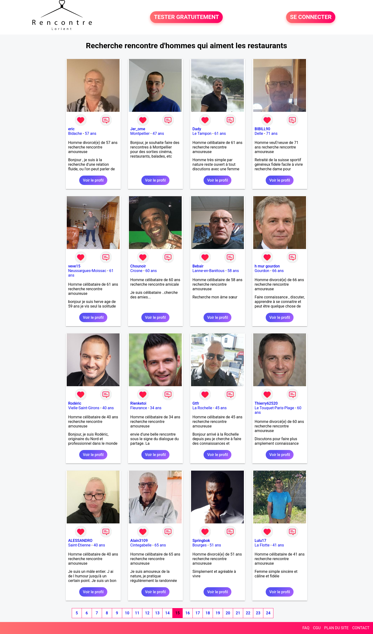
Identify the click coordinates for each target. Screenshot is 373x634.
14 (167, 613)
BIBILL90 (262, 129)
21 (238, 613)
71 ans (271, 133)
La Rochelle (202, 408)
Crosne (136, 270)
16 (187, 613)
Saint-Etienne (79, 545)
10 (127, 613)
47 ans (158, 133)
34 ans (156, 408)
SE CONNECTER (310, 17)
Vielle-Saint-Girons (83, 408)
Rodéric (74, 403)
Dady (197, 129)
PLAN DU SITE (336, 628)
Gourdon (262, 270)
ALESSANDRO (80, 540)
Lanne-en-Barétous (208, 270)
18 (207, 613)
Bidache (75, 133)
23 (258, 613)
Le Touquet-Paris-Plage (274, 408)
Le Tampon (202, 133)
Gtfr (196, 403)
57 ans (90, 133)
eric (71, 129)
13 (157, 613)
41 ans (278, 545)
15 (177, 613)
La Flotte (262, 545)
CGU (317, 628)
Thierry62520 (266, 403)
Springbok (201, 540)
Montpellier (140, 133)
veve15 (74, 266)
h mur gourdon (267, 266)
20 (228, 613)
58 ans (233, 270)
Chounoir (138, 266)
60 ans (151, 270)
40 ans (108, 408)
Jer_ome (137, 129)
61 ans (220, 133)
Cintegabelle (140, 545)
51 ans (215, 545)
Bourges (200, 545)
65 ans (160, 545)
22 (248, 613)
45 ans (221, 408)
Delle (259, 133)
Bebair (198, 266)
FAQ (305, 628)
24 (268, 613)
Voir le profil (93, 180)
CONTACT (360, 628)
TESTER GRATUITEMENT (186, 17)
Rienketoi (138, 403)
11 (137, 613)
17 (197, 613)
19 (218, 613)
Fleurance (138, 408)
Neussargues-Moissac (87, 270)
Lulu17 (260, 540)
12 (147, 613)
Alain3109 (139, 540)
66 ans (278, 270)
